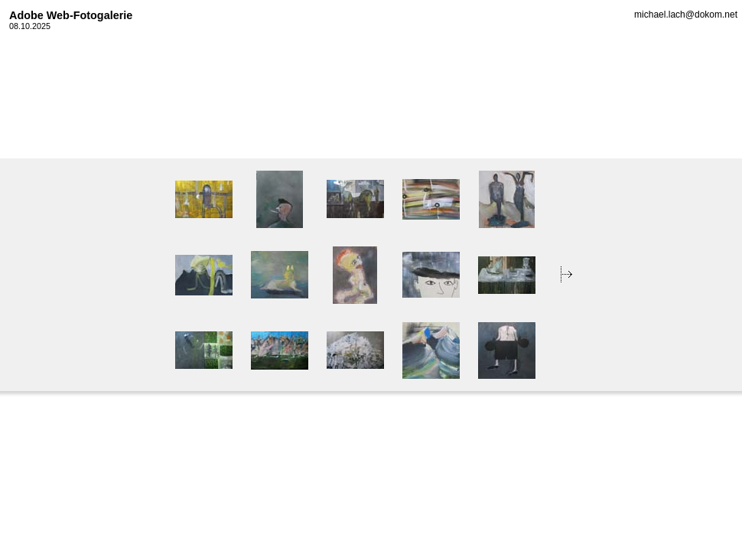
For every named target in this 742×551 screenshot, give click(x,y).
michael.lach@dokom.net (685, 14)
